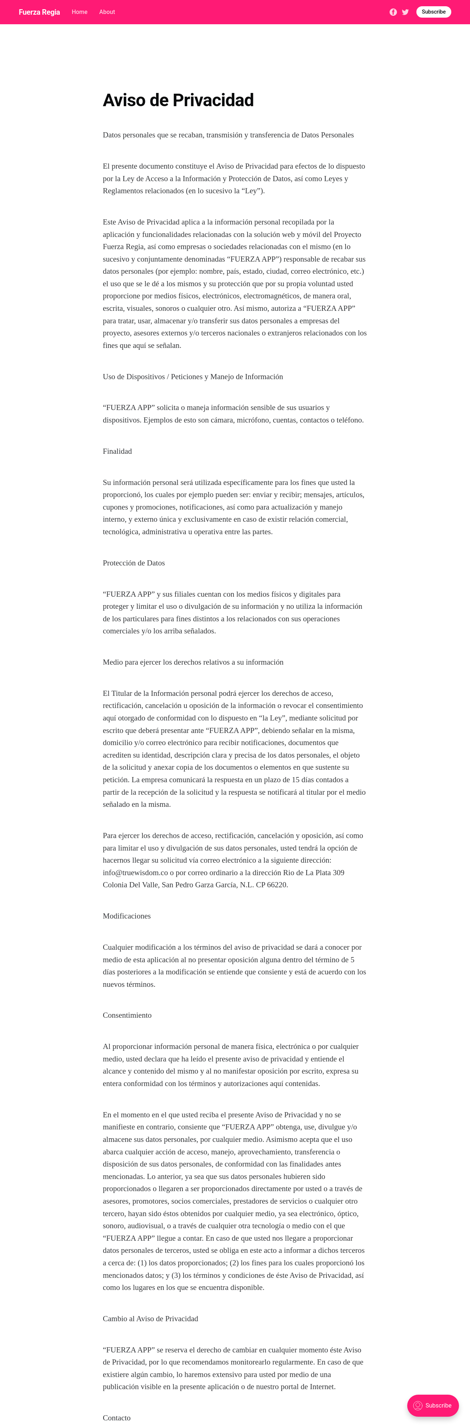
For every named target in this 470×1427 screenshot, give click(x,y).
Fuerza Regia (39, 12)
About (107, 11)
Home (79, 11)
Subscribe (434, 11)
